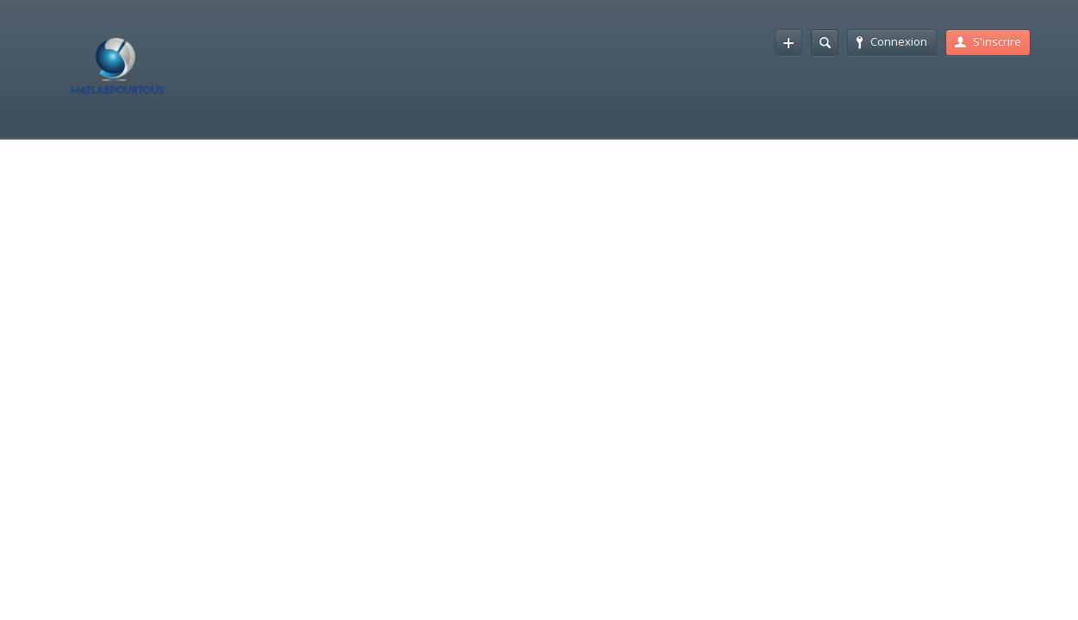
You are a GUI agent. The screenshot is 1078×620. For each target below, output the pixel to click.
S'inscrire (988, 41)
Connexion (892, 41)
